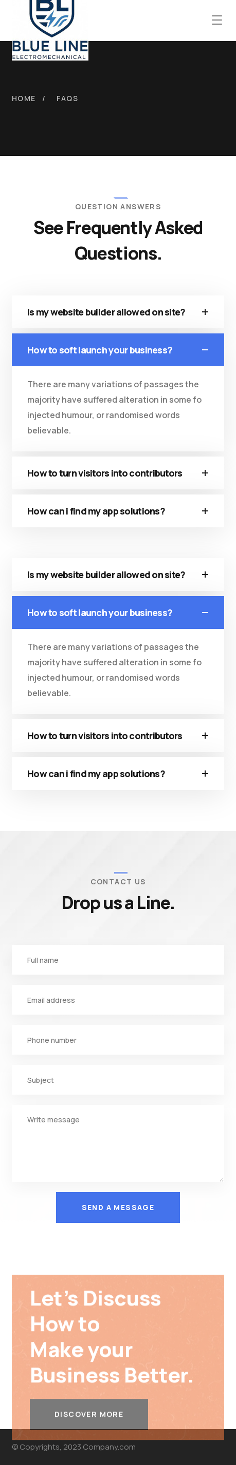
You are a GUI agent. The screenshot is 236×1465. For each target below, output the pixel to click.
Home (24, 98)
